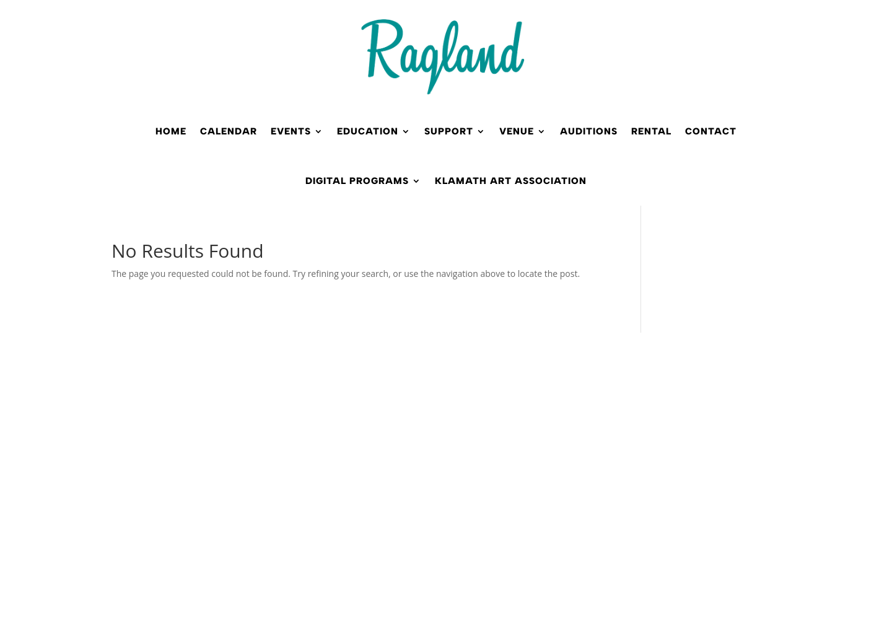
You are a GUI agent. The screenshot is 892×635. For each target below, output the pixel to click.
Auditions (589, 131)
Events (291, 131)
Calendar (228, 131)
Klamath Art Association (511, 180)
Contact (711, 131)
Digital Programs (357, 180)
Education (367, 131)
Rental (651, 131)
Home (170, 131)
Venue (516, 131)
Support (448, 131)
